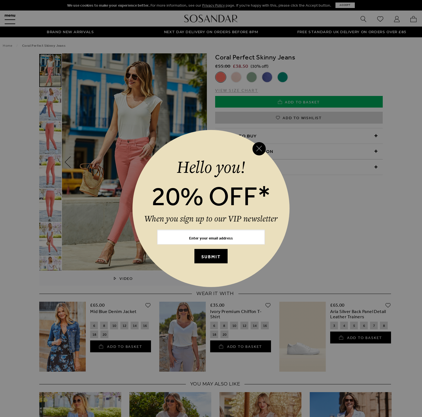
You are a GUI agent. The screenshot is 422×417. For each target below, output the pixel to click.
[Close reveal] (259, 148)
